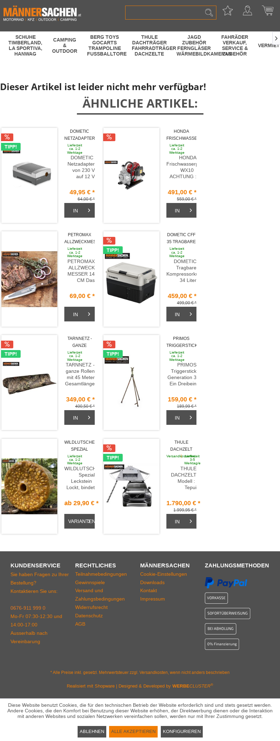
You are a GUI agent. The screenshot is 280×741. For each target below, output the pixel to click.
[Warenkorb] (79, 210)
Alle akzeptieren (133, 731)
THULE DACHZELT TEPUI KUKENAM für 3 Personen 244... (181, 446)
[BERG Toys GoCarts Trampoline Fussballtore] (104, 45)
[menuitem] (170, 13)
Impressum (152, 599)
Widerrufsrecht (91, 607)
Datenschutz (89, 615)
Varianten (81, 520)
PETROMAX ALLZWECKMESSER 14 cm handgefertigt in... (79, 238)
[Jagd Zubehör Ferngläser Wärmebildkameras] (194, 45)
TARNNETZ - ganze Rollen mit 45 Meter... (79, 342)
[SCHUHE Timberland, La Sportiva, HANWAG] (25, 45)
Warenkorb (267, 13)
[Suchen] (209, 13)
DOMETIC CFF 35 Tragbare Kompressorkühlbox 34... (181, 238)
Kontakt (148, 590)
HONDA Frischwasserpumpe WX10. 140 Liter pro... (181, 135)
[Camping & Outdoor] (64, 45)
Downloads (152, 582)
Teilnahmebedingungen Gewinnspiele (101, 578)
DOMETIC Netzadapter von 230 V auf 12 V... (79, 135)
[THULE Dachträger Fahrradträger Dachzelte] (149, 45)
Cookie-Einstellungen (163, 574)
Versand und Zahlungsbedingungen (100, 595)
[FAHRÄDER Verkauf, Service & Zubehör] (234, 45)
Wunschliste (228, 13)
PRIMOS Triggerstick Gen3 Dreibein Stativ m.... (181, 342)
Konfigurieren (182, 731)
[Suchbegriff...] (170, 13)
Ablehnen (92, 731)
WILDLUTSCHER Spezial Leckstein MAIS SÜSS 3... (79, 446)
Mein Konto (247, 13)
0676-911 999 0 (27, 608)
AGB (80, 624)
